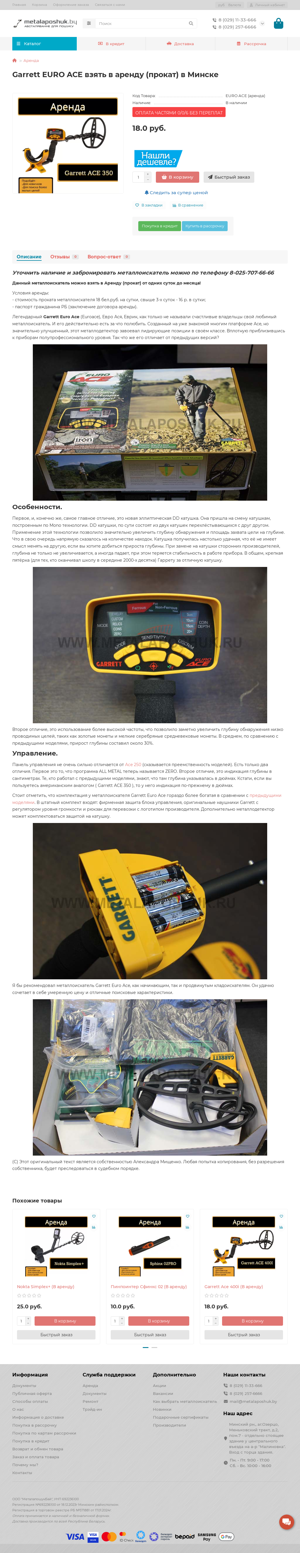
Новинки (162, 1409)
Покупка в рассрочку (34, 1425)
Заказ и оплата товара (35, 1456)
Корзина (39, 5)
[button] (146, 1348)
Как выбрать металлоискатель (185, 1401)
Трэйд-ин (92, 1409)
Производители (169, 1425)
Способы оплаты (30, 1401)
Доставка (180, 45)
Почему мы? (25, 1464)
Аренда (31, 61)
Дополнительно (174, 1375)
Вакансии (163, 1393)
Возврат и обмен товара (37, 1449)
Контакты (22, 1472)
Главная (19, 5)
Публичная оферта (32, 1393)
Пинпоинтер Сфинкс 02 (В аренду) (149, 1288)
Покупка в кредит (160, 227)
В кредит (111, 45)
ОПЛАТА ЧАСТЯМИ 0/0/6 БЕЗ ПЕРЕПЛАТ (179, 114)
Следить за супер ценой (176, 194)
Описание (29, 258)
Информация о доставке (38, 1417)
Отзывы (64, 258)
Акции (159, 1385)
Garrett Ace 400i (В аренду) (233, 1288)
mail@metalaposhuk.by (253, 1401)
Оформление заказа (71, 5)
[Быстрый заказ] (229, 178)
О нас (18, 1409)
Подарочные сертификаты (181, 1417)
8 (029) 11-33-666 (233, 20)
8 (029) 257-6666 (233, 27)
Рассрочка (251, 45)
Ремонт (90, 1401)
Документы (24, 1385)
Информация (30, 1375)
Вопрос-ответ (109, 258)
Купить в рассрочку (204, 227)
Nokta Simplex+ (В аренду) (45, 1288)
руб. (229, 5)
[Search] (146, 24)
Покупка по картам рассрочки (44, 1433)
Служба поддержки (109, 1375)
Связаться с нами (110, 5)
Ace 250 (133, 765)
